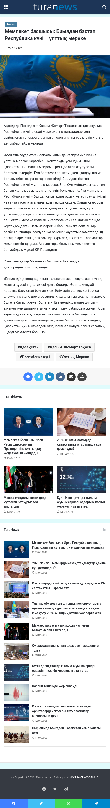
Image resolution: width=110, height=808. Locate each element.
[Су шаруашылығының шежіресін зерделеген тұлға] (16, 651)
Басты (11, 24)
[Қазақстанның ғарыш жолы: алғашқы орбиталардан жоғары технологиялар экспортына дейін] (16, 712)
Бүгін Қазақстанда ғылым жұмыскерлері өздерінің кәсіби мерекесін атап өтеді (81, 502)
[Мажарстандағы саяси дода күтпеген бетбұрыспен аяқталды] (28, 479)
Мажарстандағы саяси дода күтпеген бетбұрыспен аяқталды (25, 502)
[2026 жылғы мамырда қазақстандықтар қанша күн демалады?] (82, 422)
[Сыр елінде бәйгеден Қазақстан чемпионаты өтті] (16, 734)
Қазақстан (29, 347)
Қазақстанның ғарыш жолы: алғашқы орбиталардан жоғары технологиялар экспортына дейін (61, 711)
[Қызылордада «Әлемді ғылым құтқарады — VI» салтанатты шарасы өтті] (16, 589)
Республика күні (36, 357)
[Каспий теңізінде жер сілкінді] (16, 692)
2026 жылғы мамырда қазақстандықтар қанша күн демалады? (79, 444)
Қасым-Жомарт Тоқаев (70, 347)
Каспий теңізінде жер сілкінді (54, 686)
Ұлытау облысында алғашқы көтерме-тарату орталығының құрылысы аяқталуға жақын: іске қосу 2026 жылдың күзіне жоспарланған (66, 608)
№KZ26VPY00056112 (84, 777)
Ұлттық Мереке (75, 357)
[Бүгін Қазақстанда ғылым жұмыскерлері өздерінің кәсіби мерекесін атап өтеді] (82, 479)
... (55, 752)
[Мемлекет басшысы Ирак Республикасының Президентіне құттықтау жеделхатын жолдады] (28, 422)
